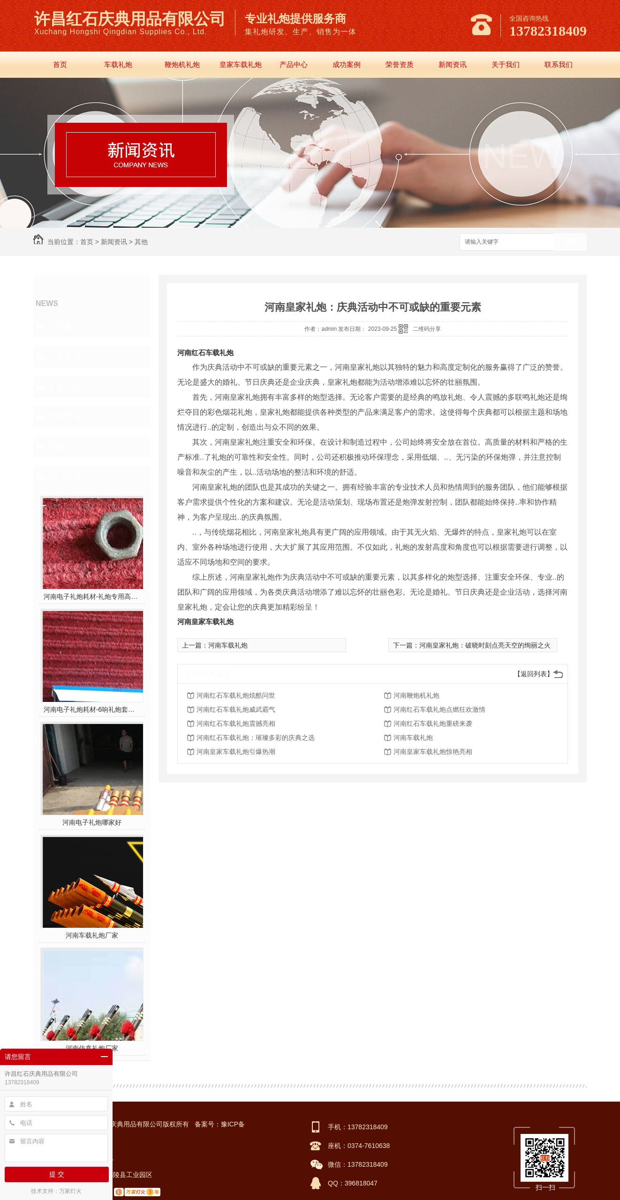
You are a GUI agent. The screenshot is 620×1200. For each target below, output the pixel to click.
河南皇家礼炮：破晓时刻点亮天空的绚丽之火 (485, 645)
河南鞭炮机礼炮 (416, 695)
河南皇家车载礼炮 (205, 622)
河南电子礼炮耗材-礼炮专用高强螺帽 (92, 596)
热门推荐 (64, 476)
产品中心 (294, 64)
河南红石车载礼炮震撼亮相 (236, 723)
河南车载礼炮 (228, 645)
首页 (60, 64)
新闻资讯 (453, 64)
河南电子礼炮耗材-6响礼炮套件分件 (92, 709)
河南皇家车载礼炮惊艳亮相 (432, 751)
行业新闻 (64, 356)
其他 (141, 242)
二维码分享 (427, 329)
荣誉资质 (400, 64)
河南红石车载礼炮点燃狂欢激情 (439, 709)
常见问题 (64, 386)
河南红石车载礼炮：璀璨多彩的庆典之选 (256, 737)
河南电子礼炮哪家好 (91, 822)
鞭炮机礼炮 (182, 64)
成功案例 (347, 64)
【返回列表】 (533, 674)
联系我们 (558, 64)
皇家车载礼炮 (240, 64)
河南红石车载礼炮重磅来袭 (432, 723)
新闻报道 (64, 416)
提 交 (56, 1174)
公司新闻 (64, 326)
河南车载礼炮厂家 (92, 935)
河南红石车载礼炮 (205, 353)
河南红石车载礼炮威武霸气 (236, 709)
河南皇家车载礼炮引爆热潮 (236, 751)
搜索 (570, 242)
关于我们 (505, 64)
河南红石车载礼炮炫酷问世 (236, 695)
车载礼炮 (118, 64)
